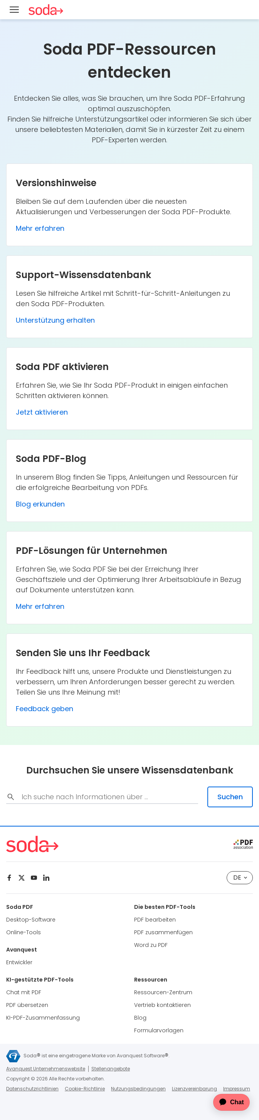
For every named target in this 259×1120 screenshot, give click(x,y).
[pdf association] (243, 844)
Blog (140, 1018)
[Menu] (14, 9)
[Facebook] (9, 877)
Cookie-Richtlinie (85, 1088)
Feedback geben (44, 708)
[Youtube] (34, 877)
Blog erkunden (40, 504)
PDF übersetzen (27, 1005)
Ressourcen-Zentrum (163, 992)
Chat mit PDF (23, 992)
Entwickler (19, 962)
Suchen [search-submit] (230, 797)
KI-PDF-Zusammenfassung (43, 1018)
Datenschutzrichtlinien (32, 1088)
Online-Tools (23, 932)
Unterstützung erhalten (55, 320)
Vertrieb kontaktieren (162, 1005)
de (240, 877)
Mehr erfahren (40, 228)
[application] (227, 1102)
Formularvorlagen (158, 1030)
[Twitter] (21, 877)
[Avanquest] (13, 1056)
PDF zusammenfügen (163, 932)
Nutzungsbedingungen (138, 1088)
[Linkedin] (46, 877)
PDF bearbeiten (155, 919)
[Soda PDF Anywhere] (46, 9)
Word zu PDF (151, 945)
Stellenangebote (110, 1068)
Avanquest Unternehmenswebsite (45, 1068)
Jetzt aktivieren (42, 412)
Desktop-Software (31, 919)
